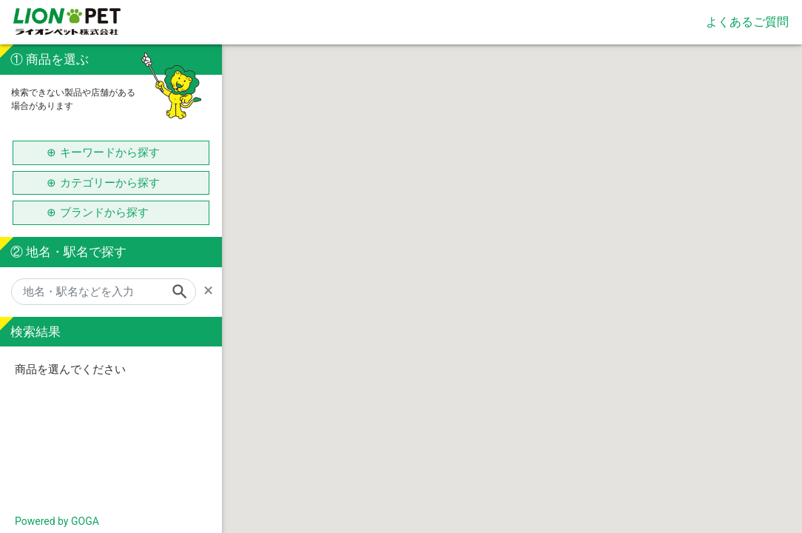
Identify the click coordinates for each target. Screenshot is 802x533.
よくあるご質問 (747, 22)
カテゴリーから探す (110, 183)
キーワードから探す (110, 152)
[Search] (184, 291)
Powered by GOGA (57, 521)
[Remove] (212, 290)
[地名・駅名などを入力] (103, 291)
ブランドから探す (110, 212)
